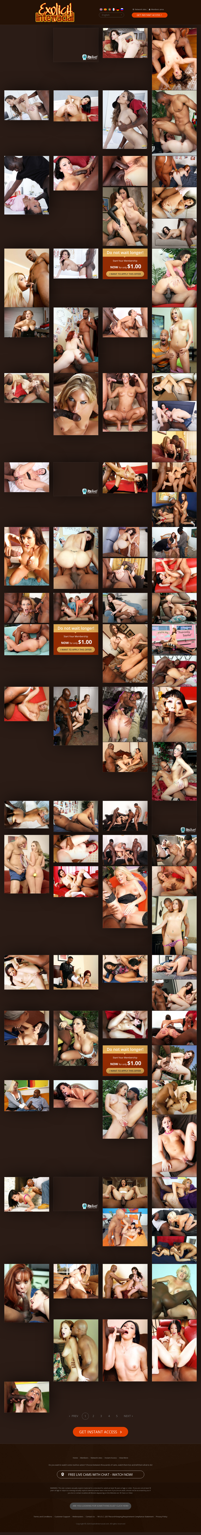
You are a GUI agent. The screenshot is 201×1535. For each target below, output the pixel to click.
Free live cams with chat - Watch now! (100, 1477)
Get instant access (148, 15)
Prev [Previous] (74, 1416)
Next (127, 1416)
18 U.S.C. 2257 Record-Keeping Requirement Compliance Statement (125, 1519)
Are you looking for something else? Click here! (100, 1509)
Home (75, 1460)
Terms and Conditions (43, 1519)
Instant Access (111, 1460)
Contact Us (90, 1519)
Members (84, 1460)
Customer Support (62, 1519)
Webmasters (77, 1519)
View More (123, 1460)
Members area (157, 9)
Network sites (141, 9)
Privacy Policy (161, 1519)
